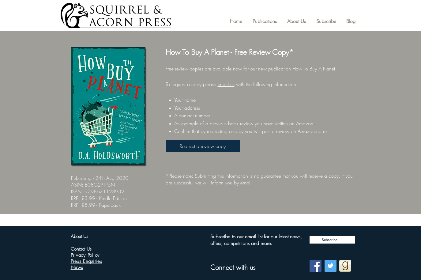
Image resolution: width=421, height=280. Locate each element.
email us (226, 84)
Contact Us (81, 249)
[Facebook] (315, 266)
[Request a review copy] (203, 146)
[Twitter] (330, 266)
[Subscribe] (332, 240)
